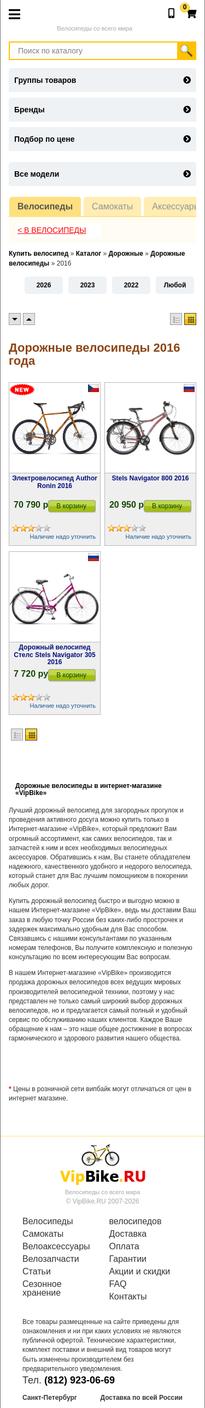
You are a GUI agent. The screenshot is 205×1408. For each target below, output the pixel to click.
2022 (131, 285)
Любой (175, 285)
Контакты (128, 1296)
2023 (87, 285)
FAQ (118, 1284)
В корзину (71, 506)
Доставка (128, 1234)
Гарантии (128, 1259)
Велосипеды (45, 206)
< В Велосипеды (51, 230)
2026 (44, 285)
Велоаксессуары (56, 1246)
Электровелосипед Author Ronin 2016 (54, 481)
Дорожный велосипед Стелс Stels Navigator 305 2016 (54, 654)
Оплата (124, 1246)
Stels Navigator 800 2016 (150, 478)
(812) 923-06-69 (79, 1380)
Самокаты (112, 206)
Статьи (36, 1271)
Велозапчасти (50, 1259)
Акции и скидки (140, 1271)
